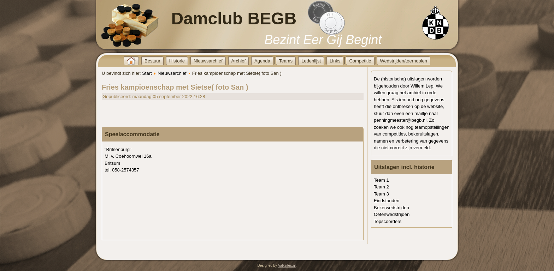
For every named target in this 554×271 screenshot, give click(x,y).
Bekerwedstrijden (391, 207)
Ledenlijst (311, 61)
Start (147, 73)
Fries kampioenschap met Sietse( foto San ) (175, 87)
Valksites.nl (287, 265)
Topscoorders (387, 221)
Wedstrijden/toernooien (403, 61)
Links (335, 61)
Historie (177, 61)
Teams (286, 61)
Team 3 (381, 194)
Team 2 (381, 186)
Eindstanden (386, 200)
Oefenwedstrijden (391, 214)
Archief (238, 61)
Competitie (360, 61)
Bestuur (152, 61)
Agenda (262, 61)
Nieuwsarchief (208, 61)
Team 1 (381, 180)
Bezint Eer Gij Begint (323, 39)
